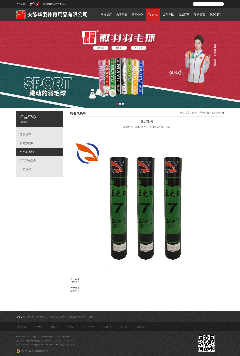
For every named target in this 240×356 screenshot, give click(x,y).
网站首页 (106, 14)
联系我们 (215, 14)
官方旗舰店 (27, 143)
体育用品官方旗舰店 (36, 317)
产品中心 (152, 14)
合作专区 (168, 14)
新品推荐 (25, 134)
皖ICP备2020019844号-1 (64, 340)
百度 (91, 317)
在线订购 (184, 14)
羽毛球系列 (27, 151)
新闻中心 (137, 14)
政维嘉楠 (71, 344)
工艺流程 (25, 169)
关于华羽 (121, 14)
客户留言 (199, 14)
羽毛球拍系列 (28, 160)
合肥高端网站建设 (77, 317)
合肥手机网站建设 (57, 317)
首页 (194, 112)
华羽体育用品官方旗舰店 (54, 4)
